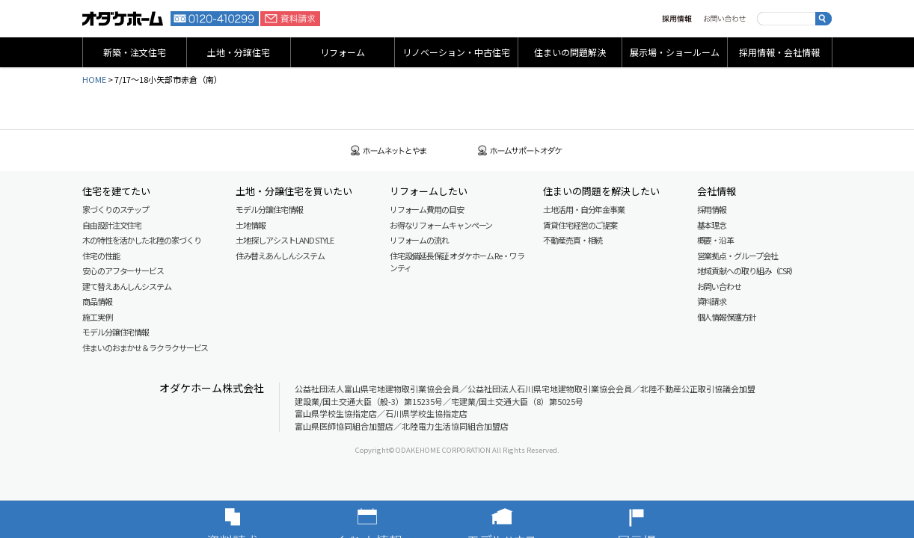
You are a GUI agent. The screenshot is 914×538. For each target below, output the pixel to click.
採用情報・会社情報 (779, 52)
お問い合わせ (724, 18)
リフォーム (342, 52)
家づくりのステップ (115, 209)
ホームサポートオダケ (520, 150)
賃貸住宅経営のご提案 (580, 225)
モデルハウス (524, 519)
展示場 (659, 519)
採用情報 (677, 18)
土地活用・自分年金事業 (584, 209)
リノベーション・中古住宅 (456, 52)
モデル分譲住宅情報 (115, 332)
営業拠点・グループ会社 (737, 256)
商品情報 (97, 301)
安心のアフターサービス (123, 270)
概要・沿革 (715, 240)
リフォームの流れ (419, 240)
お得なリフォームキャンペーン (441, 225)
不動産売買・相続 (572, 240)
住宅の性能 (101, 256)
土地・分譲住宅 (238, 52)
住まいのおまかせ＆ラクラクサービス (145, 347)
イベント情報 (389, 519)
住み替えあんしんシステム (280, 256)
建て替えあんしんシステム (126, 286)
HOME (94, 79)
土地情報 (251, 225)
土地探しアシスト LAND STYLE (284, 240)
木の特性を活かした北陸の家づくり (141, 240)
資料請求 (290, 18)
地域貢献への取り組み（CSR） (747, 270)
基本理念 (712, 225)
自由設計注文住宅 (111, 225)
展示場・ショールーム (675, 52)
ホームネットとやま (389, 150)
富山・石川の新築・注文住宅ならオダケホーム (122, 18)
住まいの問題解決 (570, 52)
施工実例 (97, 317)
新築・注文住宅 (134, 52)
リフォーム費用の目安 (427, 209)
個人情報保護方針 (726, 317)
